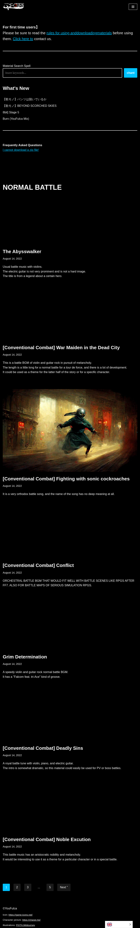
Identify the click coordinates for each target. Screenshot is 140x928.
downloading (87, 33)
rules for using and (61, 33)
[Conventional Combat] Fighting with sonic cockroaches (66, 478)
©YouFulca (10, 908)
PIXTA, (19, 925)
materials (104, 33)
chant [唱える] (131, 72)
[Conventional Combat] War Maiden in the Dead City (61, 347)
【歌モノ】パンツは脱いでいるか (24, 99)
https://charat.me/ (31, 920)
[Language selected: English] (119, 924)
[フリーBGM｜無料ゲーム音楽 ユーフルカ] (14, 7)
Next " (64, 887)
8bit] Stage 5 (11, 112)
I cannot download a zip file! (21, 149)
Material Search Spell (16, 65)
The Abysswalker (22, 251)
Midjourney (29, 925)
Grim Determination (25, 657)
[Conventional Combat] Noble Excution (47, 839)
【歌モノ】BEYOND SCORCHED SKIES (30, 105)
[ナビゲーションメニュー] (133, 7)
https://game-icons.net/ (21, 914)
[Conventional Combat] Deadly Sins (43, 748)
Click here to (23, 39)
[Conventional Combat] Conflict (38, 565)
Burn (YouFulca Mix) (16, 118)
